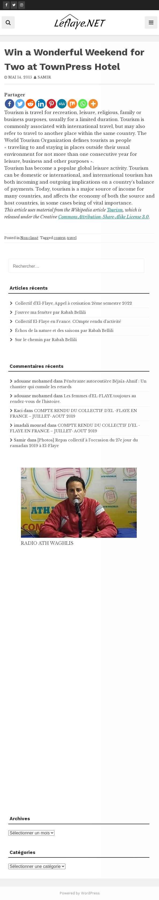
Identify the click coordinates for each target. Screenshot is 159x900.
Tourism (115, 210)
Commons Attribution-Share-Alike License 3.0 (103, 217)
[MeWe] (61, 103)
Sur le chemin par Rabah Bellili (46, 339)
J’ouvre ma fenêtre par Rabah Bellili (50, 312)
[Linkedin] (41, 103)
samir (44, 77)
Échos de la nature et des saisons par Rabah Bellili (64, 330)
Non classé (29, 238)
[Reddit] (30, 103)
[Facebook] (9, 103)
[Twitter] (20, 103)
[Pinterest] (51, 103)
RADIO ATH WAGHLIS (47, 543)
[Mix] (72, 103)
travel (71, 238)
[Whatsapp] (82, 103)
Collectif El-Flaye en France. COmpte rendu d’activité (68, 321)
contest (59, 238)
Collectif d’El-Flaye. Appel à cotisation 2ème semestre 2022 (73, 303)
